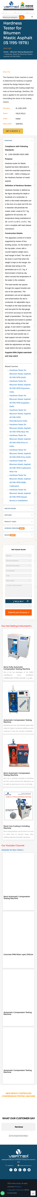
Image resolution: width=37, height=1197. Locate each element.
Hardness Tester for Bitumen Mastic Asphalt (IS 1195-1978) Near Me (20, 428)
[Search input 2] (10, 17)
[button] (1, 1132)
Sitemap (20, 1190)
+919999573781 (9, 1165)
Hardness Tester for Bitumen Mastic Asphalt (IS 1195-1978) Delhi (20, 373)
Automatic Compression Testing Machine (18, 1013)
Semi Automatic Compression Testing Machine (17, 897)
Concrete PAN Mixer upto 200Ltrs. (18, 954)
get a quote (13, 131)
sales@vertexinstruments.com (24, 1165)
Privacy (17, 1187)
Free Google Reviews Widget (18, 1136)
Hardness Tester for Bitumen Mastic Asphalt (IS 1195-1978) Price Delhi (20, 453)
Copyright (11, 1190)
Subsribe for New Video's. (12, 850)
